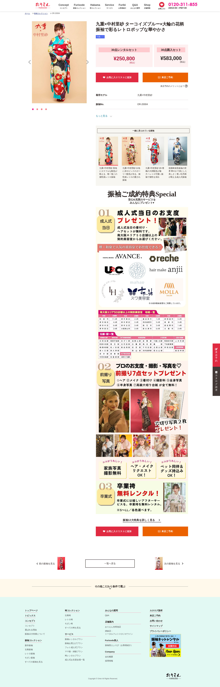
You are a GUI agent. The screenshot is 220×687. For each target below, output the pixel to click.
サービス (69, 634)
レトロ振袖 (30, 653)
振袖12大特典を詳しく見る (139, 520)
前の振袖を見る (52, 563)
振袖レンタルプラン (74, 639)
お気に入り (161, 8)
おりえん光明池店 (113, 627)
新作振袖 (29, 645)
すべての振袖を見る (34, 662)
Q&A (107, 615)
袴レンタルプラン (73, 655)
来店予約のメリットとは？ (172, 86)
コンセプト (30, 626)
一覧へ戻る (110, 563)
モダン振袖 (30, 658)
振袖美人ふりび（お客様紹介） (119, 645)
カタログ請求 (216, 381)
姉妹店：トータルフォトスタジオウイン (119, 632)
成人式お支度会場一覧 (75, 660)
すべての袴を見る (73, 628)
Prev (31, 63)
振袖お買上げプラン (74, 643)
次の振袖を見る (171, 563)
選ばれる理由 (31, 630)
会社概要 (109, 657)
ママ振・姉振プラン (74, 651)
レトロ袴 (69, 619)
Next (87, 63)
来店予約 (216, 355)
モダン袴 (69, 623)
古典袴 (68, 615)
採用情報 (109, 661)
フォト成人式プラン (74, 647)
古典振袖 (29, 649)
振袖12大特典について (35, 634)
